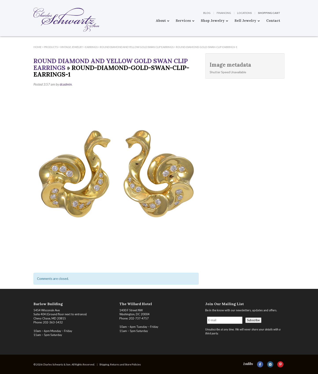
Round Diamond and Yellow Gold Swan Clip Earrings (110, 64)
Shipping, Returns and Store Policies (120, 364)
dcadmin (66, 84)
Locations (244, 13)
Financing (224, 13)
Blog (207, 13)
